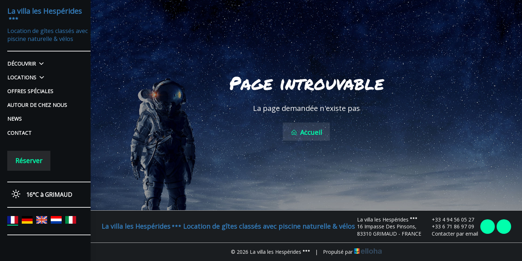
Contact (19, 132)
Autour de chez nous (37, 105)
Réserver (28, 160)
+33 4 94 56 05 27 (448, 219)
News (14, 118)
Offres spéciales (30, 91)
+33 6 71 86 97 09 (448, 226)
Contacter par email (450, 233)
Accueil (306, 132)
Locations (25, 77)
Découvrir (25, 63)
